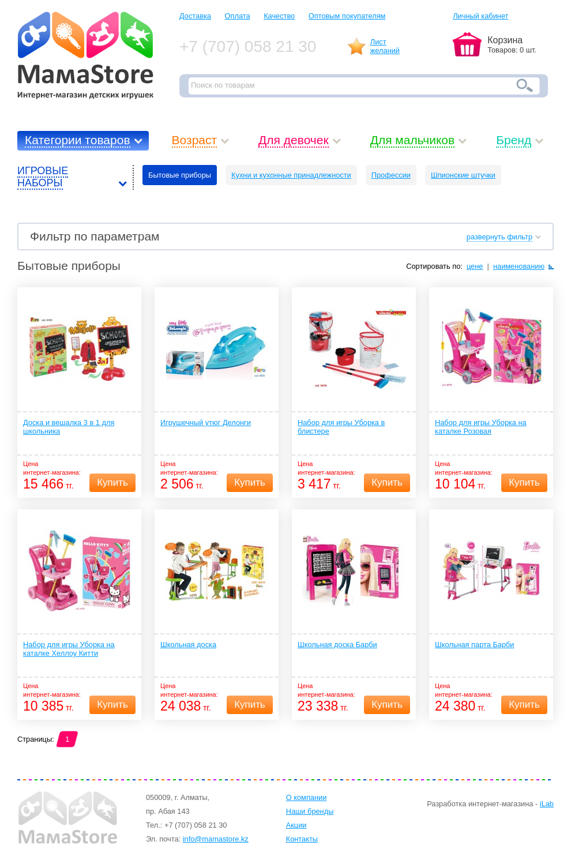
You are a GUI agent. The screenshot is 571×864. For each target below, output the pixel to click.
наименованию (518, 266)
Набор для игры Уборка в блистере (341, 426)
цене (475, 266)
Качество (279, 16)
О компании (306, 797)
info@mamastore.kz (216, 839)
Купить (112, 482)
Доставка (195, 16)
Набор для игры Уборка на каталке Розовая (481, 426)
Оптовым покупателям (347, 16)
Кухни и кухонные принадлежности (291, 175)
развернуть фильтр (499, 236)
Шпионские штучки (463, 175)
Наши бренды (310, 811)
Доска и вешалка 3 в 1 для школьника (68, 426)
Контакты (302, 839)
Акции (296, 825)
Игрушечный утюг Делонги (205, 422)
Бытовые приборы (179, 175)
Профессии (391, 175)
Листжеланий (385, 46)
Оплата (237, 16)
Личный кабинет (480, 16)
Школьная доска (188, 644)
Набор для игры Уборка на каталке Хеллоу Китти (69, 649)
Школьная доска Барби (337, 644)
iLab (547, 803)
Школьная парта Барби (474, 644)
